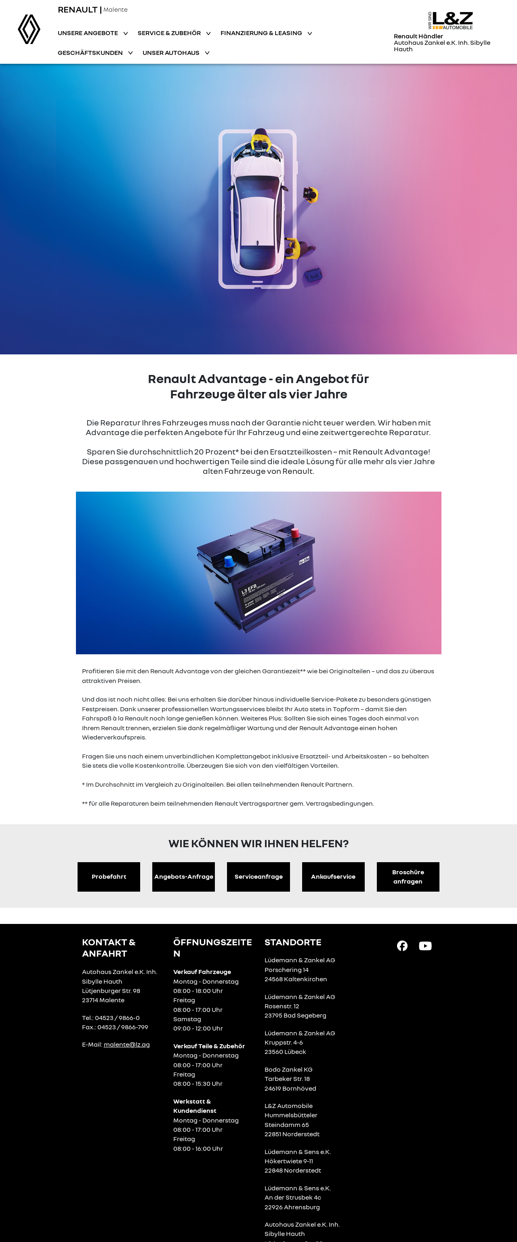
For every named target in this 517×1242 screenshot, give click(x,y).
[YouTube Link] (425, 945)
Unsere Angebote (88, 33)
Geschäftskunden (91, 52)
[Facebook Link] (402, 945)
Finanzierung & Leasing (262, 33)
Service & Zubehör (170, 33)
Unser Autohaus (172, 52)
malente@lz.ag (127, 1044)
